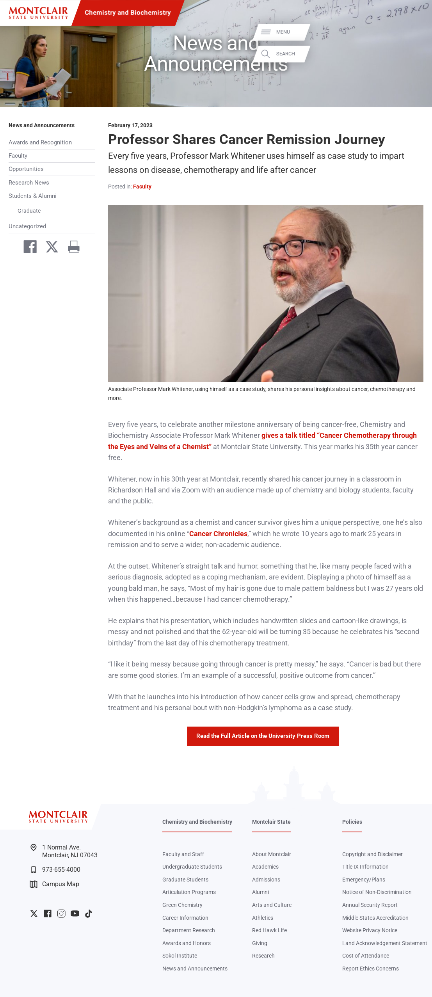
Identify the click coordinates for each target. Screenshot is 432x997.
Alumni (260, 892)
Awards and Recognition (40, 142)
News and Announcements (42, 125)
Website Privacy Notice (369, 930)
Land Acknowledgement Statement (384, 943)
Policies (352, 822)
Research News (29, 182)
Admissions (266, 879)
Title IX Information (365, 867)
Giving (259, 943)
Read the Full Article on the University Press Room (262, 735)
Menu (411, 32)
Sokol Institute (179, 956)
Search (414, 54)
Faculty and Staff (183, 854)
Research (263, 956)
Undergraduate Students (192, 867)
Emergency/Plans (363, 879)
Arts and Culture (272, 905)
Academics (265, 867)
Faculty (18, 155)
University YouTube (75, 913)
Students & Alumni (33, 195)
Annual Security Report (370, 905)
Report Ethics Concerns (370, 968)
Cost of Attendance (365, 956)
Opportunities (26, 168)
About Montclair (271, 854)
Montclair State (271, 822)
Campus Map (54, 884)
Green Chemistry (182, 905)
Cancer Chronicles (218, 534)
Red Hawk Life (269, 930)
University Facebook (47, 913)
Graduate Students (185, 879)
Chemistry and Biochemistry (128, 12)
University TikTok (88, 913)
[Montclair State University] (38, 13)
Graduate (29, 211)
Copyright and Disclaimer (372, 854)
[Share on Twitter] (48, 248)
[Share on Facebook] (26, 248)
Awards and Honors (186, 943)
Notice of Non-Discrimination (377, 892)
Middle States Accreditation (375, 918)
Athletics (262, 918)
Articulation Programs (189, 892)
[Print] (70, 248)
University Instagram (61, 913)
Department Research (188, 930)
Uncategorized (27, 226)
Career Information (185, 918)
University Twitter (34, 913)
